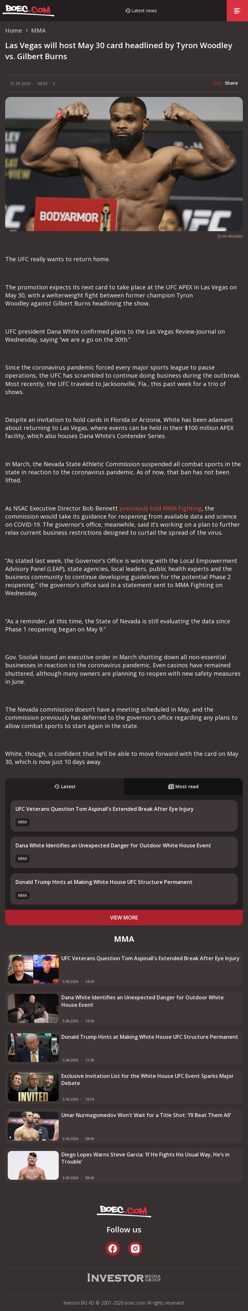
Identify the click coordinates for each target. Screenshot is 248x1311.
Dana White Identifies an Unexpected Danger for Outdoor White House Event (113, 845)
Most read (183, 786)
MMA (22, 822)
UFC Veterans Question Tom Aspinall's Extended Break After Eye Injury (105, 808)
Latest (65, 786)
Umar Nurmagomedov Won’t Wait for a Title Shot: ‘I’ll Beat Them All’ (146, 1115)
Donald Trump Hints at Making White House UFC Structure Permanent (104, 882)
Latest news (144, 10)
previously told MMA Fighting (160, 508)
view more (124, 917)
